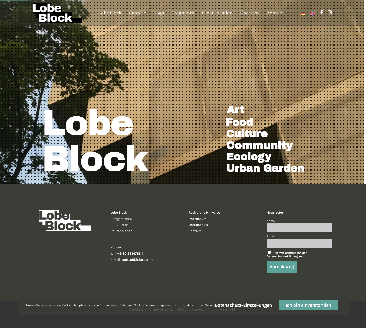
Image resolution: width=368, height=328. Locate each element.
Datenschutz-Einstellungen (243, 305)
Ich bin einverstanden (308, 305)
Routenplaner (121, 231)
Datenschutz (198, 225)
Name (271, 221)
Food (239, 122)
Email (271, 236)
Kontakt (195, 231)
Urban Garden (265, 168)
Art (235, 109)
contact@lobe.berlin (137, 260)
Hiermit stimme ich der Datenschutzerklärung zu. (286, 254)
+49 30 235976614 (129, 253)
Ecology (248, 157)
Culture (247, 134)
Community (259, 145)
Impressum (197, 219)
